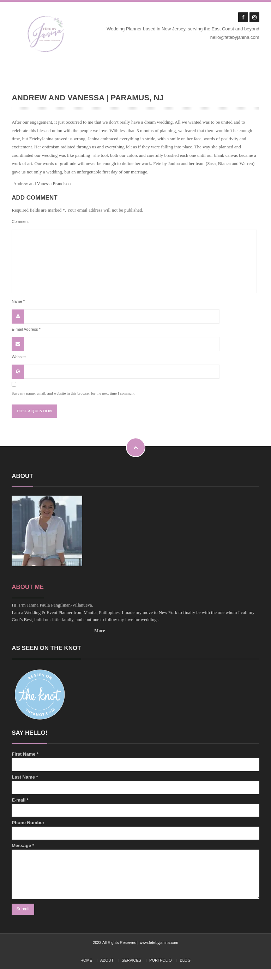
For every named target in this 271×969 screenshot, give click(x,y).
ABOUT (107, 960)
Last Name (135, 784)
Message (135, 871)
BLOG (185, 960)
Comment (20, 221)
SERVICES (131, 960)
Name (18, 301)
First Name (135, 761)
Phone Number (135, 830)
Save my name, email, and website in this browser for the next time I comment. (74, 393)
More (99, 630)
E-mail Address (26, 329)
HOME (86, 960)
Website (19, 357)
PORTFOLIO (160, 960)
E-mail (135, 807)
